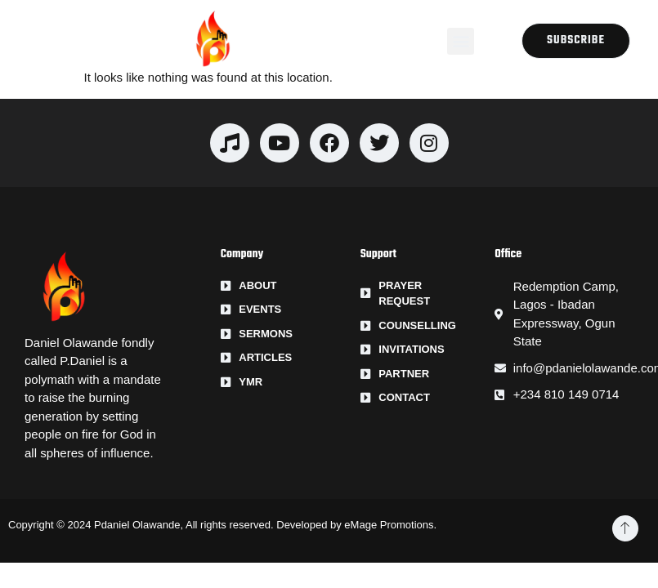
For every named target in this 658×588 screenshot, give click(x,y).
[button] (460, 41)
